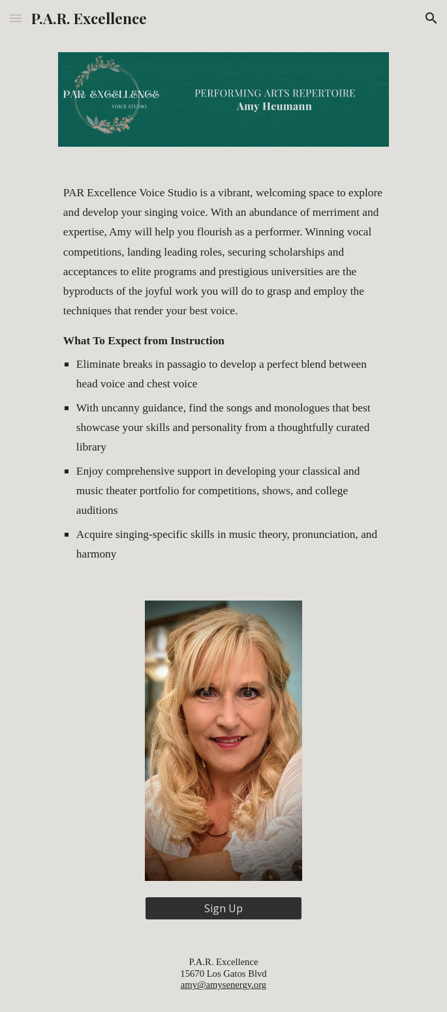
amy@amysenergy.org (223, 984)
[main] (223, 374)
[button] (15, 18)
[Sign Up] (223, 908)
